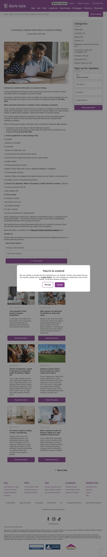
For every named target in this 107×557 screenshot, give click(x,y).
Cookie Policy (46, 277)
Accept (59, 285)
